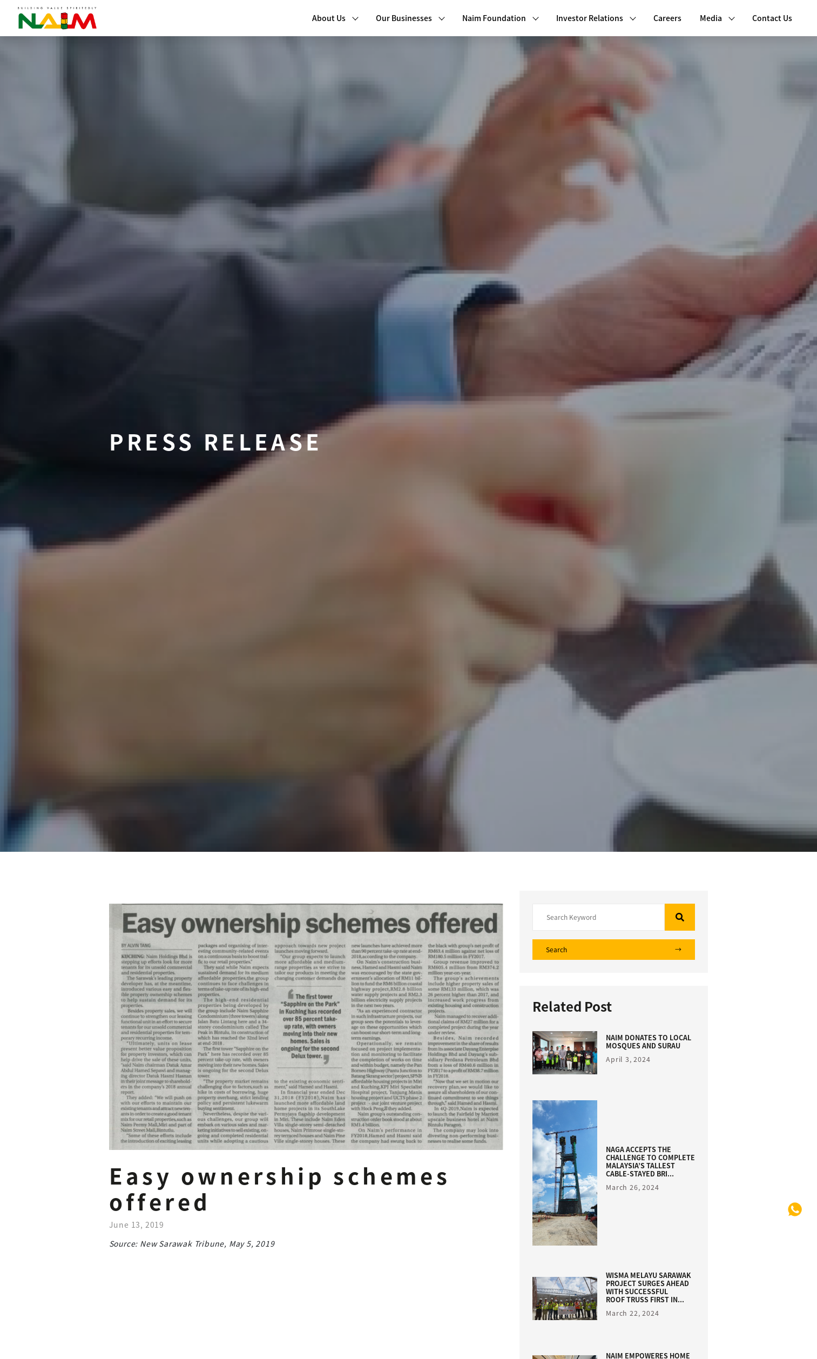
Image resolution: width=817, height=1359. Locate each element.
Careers (667, 17)
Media (717, 17)
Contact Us (772, 17)
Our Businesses (410, 17)
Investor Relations (596, 17)
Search (614, 949)
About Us (335, 17)
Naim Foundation (500, 17)
